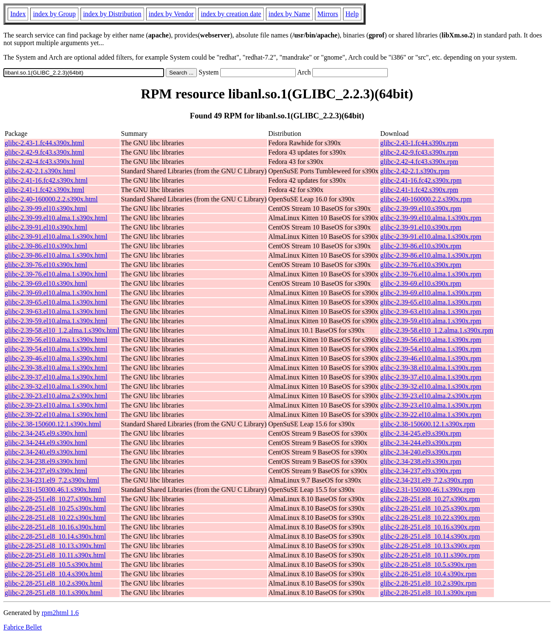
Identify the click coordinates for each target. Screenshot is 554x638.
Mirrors (327, 13)
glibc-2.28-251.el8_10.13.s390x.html (55, 545)
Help (352, 13)
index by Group (54, 13)
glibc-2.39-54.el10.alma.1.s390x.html (56, 349)
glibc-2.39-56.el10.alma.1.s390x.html (56, 339)
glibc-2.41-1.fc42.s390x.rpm (419, 189)
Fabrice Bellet (22, 627)
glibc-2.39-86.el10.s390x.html (46, 246)
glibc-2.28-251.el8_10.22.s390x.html (55, 517)
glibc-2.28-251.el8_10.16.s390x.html (55, 527)
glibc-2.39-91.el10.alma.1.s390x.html (56, 236)
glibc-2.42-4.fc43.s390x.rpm (419, 161)
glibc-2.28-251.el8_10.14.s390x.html (55, 536)
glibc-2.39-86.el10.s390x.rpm (420, 246)
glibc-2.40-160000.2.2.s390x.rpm (426, 199)
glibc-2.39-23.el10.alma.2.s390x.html (56, 395)
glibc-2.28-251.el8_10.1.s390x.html (54, 592)
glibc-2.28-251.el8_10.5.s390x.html (54, 564)
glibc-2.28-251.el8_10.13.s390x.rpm (430, 545)
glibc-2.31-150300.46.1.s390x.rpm (427, 489)
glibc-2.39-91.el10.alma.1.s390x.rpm (430, 236)
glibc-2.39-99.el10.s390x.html (46, 208)
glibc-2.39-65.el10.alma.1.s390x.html (56, 302)
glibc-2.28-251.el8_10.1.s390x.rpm (428, 592)
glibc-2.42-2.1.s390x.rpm (415, 171)
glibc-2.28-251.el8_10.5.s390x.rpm (428, 564)
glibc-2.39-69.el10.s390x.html (46, 283)
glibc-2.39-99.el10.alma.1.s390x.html (56, 217)
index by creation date (231, 13)
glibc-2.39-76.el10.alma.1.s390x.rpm (430, 274)
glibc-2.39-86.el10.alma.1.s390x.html (56, 255)
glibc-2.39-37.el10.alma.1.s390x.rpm (430, 377)
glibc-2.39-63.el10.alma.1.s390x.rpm (430, 311)
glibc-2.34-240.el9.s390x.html (46, 452)
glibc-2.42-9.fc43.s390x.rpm (419, 152)
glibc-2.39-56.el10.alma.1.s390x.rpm (430, 339)
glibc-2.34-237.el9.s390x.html (46, 470)
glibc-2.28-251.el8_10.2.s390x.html (54, 583)
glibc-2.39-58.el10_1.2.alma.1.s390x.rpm (436, 330)
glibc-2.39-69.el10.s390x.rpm (420, 283)
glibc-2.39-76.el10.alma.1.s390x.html (56, 274)
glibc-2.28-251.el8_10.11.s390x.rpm (430, 555)
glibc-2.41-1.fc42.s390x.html (44, 189)
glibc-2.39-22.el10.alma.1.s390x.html (56, 414)
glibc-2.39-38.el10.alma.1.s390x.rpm (430, 367)
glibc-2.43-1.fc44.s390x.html (44, 143)
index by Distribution (112, 13)
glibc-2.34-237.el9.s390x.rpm (420, 470)
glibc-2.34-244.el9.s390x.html (46, 442)
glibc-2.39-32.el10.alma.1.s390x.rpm (430, 386)
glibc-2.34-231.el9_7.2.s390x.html (52, 480)
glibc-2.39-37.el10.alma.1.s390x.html (56, 377)
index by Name (289, 13)
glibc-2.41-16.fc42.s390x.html (46, 180)
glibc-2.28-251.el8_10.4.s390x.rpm (428, 574)
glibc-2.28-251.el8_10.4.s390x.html (54, 574)
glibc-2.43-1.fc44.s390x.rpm (419, 143)
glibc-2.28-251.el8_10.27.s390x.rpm (430, 499)
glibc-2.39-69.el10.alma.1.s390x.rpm (430, 292)
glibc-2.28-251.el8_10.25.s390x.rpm (430, 508)
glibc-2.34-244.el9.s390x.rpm (420, 442)
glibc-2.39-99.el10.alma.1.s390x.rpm (430, 217)
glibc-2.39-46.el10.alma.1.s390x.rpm (430, 358)
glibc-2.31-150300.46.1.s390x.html (53, 489)
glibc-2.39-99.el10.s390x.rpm (420, 208)
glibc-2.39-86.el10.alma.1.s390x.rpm (430, 255)
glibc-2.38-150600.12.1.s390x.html (53, 424)
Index (18, 13)
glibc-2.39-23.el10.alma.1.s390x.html (56, 405)
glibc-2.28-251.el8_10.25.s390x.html (55, 508)
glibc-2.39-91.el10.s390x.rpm (420, 227)
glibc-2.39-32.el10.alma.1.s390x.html (56, 386)
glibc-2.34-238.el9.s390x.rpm (420, 461)
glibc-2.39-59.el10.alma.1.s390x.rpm (430, 321)
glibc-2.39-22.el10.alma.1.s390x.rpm (430, 414)
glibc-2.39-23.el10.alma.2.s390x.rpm (430, 395)
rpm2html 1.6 (60, 612)
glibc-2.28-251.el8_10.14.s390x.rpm (430, 536)
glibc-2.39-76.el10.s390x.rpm (420, 264)
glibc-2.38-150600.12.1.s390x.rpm (427, 424)
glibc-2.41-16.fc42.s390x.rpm (421, 180)
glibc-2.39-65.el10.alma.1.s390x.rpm (430, 302)
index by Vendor (171, 13)
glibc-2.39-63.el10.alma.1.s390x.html (56, 311)
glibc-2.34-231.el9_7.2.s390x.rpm (426, 480)
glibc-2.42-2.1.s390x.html (40, 171)
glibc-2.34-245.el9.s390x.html (46, 433)
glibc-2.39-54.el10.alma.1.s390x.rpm (430, 349)
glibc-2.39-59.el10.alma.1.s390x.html (56, 321)
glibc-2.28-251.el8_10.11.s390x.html (55, 555)
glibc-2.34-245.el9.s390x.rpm (420, 433)
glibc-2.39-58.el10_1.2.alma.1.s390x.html (62, 330)
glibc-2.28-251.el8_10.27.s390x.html (55, 499)
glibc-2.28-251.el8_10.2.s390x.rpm (428, 583)
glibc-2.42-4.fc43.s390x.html (44, 161)
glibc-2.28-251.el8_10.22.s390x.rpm (430, 517)
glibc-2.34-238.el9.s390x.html (46, 461)
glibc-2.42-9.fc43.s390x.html (44, 152)
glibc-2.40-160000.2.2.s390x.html (51, 199)
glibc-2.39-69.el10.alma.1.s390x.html (56, 292)
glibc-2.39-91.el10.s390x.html (46, 227)
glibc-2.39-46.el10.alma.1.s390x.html (56, 358)
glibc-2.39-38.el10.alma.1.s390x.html (56, 367)
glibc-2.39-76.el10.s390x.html (46, 264)
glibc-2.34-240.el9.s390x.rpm (420, 452)
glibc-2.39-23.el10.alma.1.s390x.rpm (430, 405)
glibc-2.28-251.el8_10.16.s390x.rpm (430, 527)
